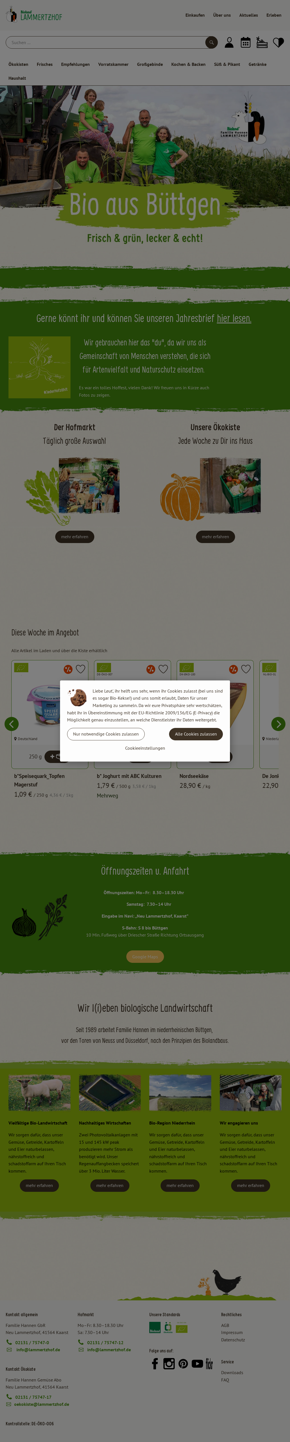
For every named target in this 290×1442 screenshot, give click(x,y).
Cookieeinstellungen (145, 748)
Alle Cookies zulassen (196, 734)
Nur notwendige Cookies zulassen (106, 734)
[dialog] (145, 721)
